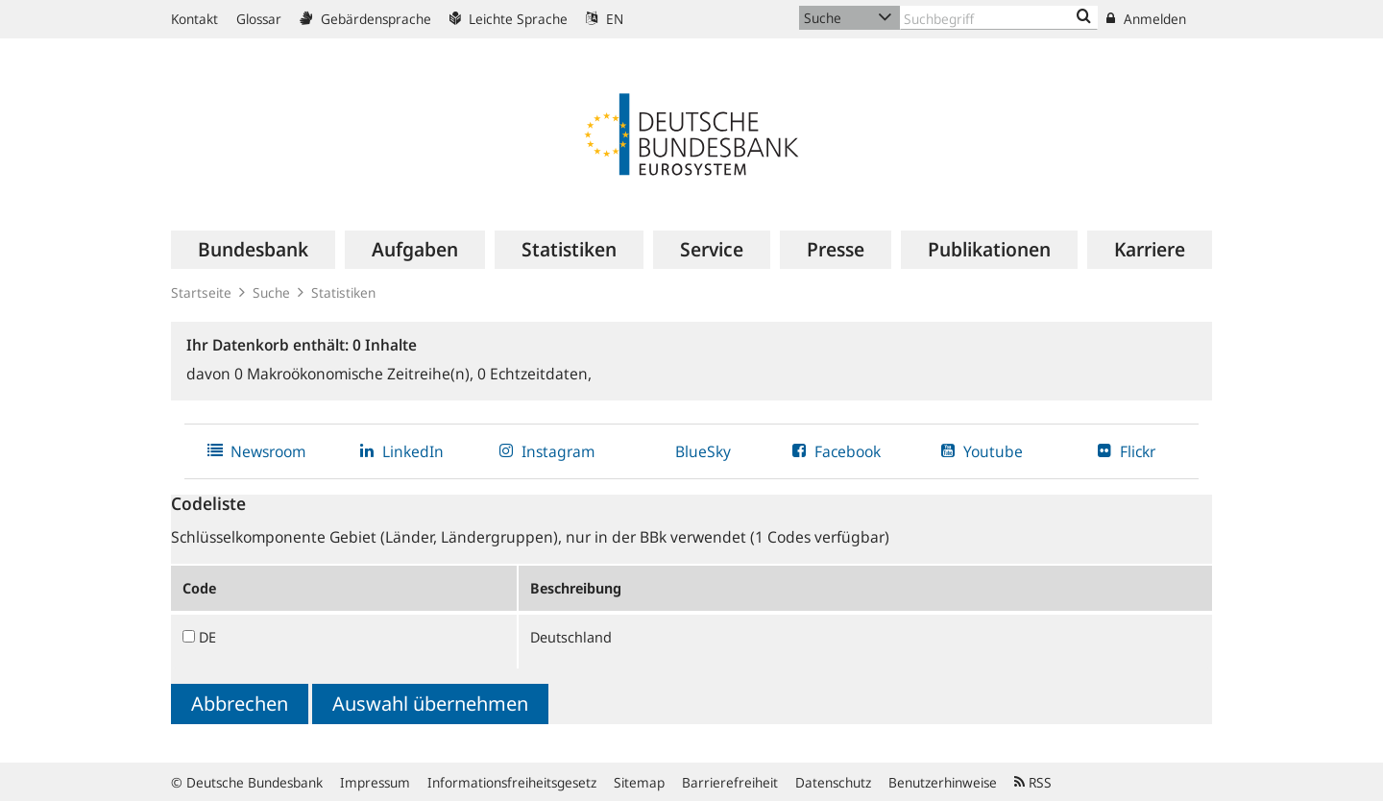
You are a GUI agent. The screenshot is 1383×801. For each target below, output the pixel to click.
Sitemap (639, 782)
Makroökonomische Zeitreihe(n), (355, 373)
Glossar (258, 19)
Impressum (375, 782)
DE (207, 636)
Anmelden (1146, 19)
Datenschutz (833, 782)
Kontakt (194, 19)
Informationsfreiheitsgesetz (511, 782)
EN (604, 19)
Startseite (201, 292)
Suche (271, 292)
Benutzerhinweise (942, 782)
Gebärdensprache (365, 19)
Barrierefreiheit (730, 782)
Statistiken (343, 292)
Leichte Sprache (508, 19)
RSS (1033, 782)
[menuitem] (253, 250)
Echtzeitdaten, (534, 373)
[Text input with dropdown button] (999, 18)
